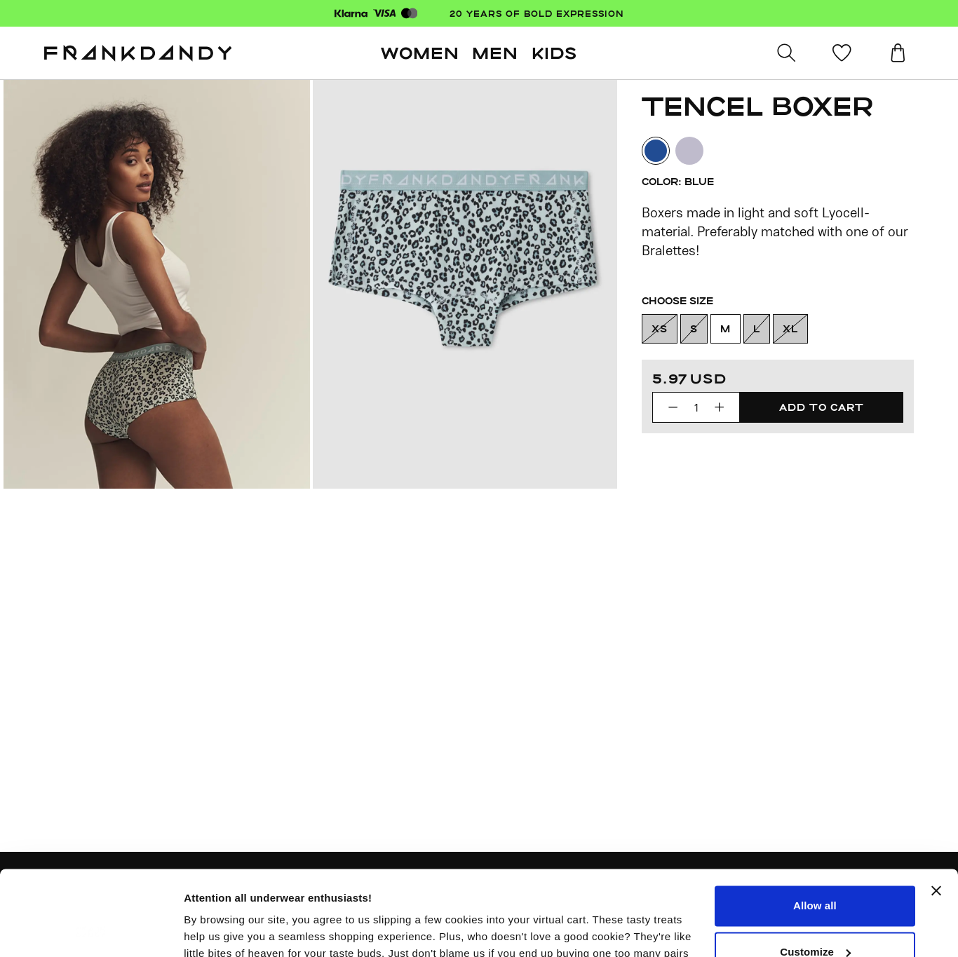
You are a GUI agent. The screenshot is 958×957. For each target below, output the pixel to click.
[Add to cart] (821, 407)
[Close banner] (936, 811)
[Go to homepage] (138, 53)
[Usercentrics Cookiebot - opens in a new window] (90, 929)
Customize (815, 872)
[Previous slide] (157, 284)
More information (227, 929)
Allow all (815, 826)
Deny (815, 918)
